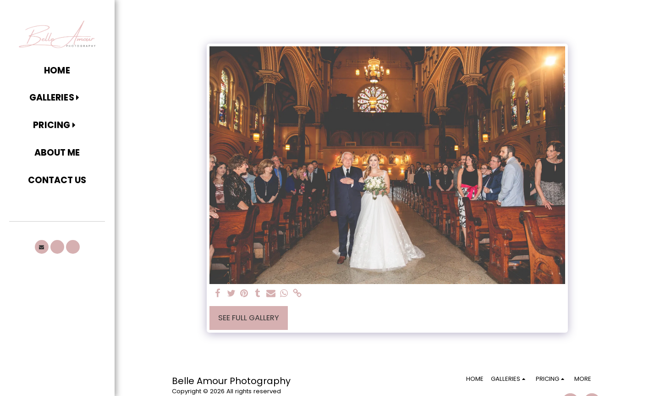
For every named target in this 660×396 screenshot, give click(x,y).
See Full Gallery (248, 317)
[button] (57, 98)
